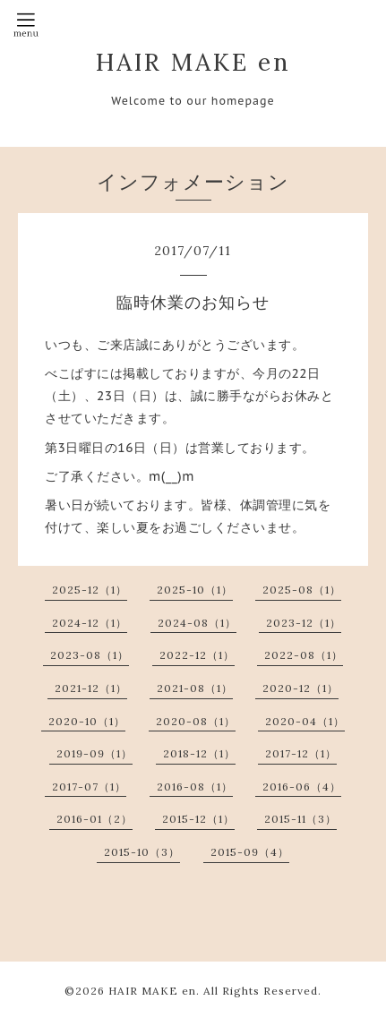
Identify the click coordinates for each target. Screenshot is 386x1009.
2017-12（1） (301, 753)
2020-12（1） (300, 688)
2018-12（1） (199, 753)
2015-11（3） (300, 818)
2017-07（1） (89, 786)
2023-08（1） (89, 655)
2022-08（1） (303, 655)
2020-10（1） (86, 721)
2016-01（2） (94, 818)
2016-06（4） (301, 786)
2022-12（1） (197, 655)
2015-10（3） (142, 852)
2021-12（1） (91, 688)
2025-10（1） (195, 589)
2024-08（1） (197, 622)
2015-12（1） (198, 818)
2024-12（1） (89, 622)
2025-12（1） (89, 589)
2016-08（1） (195, 786)
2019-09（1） (94, 753)
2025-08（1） (301, 589)
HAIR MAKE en (193, 62)
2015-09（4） (249, 852)
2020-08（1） (196, 721)
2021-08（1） (195, 688)
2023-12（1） (303, 622)
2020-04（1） (305, 721)
